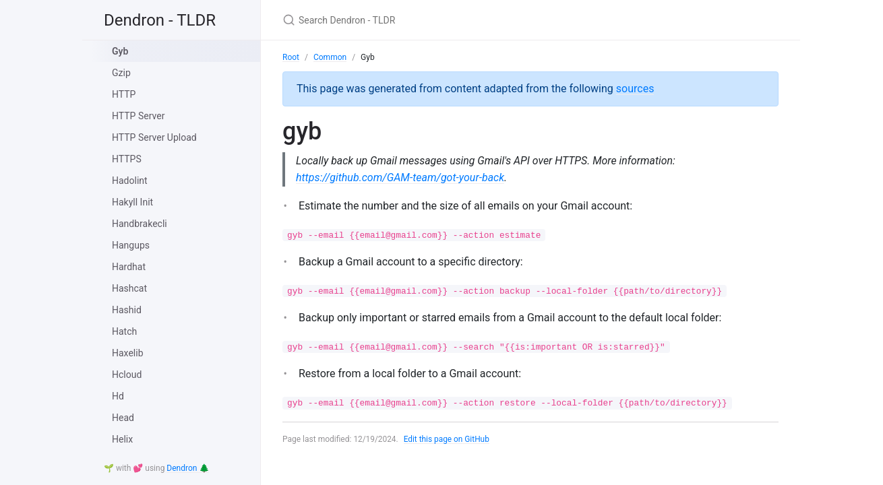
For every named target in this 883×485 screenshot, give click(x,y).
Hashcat (129, 288)
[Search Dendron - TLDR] (441, 20)
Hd (118, 396)
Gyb (120, 51)
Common (329, 57)
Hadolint (130, 180)
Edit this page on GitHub (447, 439)
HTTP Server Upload (154, 137)
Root (290, 57)
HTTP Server (138, 115)
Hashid (127, 309)
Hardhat (129, 266)
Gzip (121, 72)
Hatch (124, 331)
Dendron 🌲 (187, 468)
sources (635, 88)
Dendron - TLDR (160, 20)
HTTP (123, 94)
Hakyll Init (132, 202)
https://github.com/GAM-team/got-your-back (400, 177)
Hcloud (127, 374)
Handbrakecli (139, 223)
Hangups (131, 245)
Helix (122, 439)
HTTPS (127, 159)
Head (123, 417)
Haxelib (128, 353)
